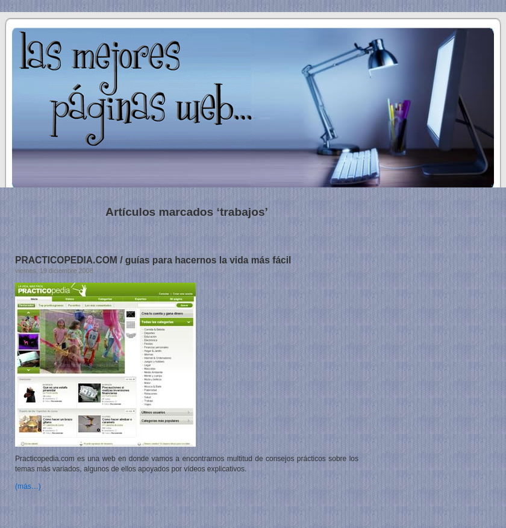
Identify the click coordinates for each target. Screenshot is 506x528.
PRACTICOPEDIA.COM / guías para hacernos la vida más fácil (153, 260)
